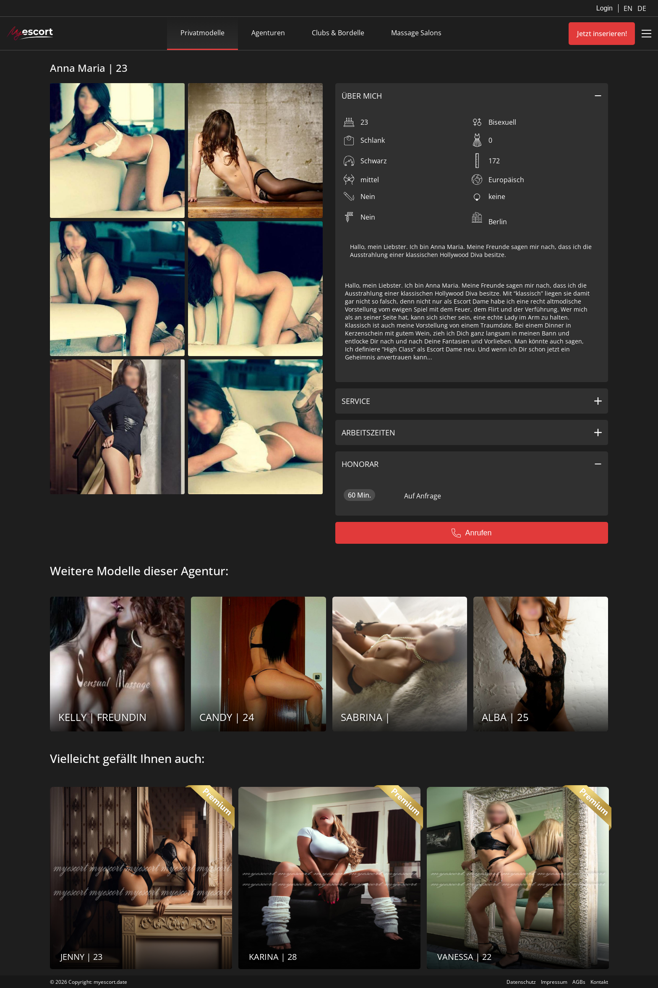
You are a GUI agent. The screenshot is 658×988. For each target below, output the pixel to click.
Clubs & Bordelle (338, 32)
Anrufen (471, 532)
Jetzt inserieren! (602, 33)
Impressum (554, 981)
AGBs (578, 981)
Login (604, 8)
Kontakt (599, 981)
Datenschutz (521, 981)
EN (629, 8)
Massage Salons (416, 32)
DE (641, 8)
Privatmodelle (202, 32)
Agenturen (268, 32)
